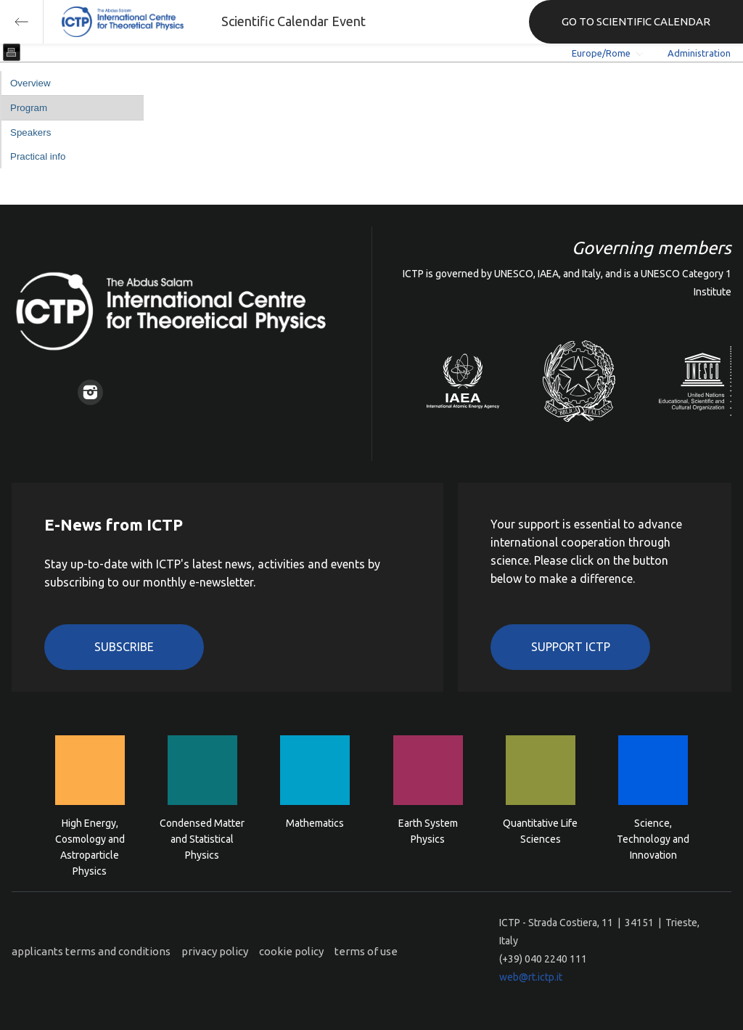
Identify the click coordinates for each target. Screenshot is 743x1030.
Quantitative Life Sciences (540, 831)
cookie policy (291, 951)
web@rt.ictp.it (530, 977)
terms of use (366, 951)
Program (28, 107)
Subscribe (124, 646)
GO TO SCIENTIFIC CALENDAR (636, 21)
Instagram (90, 392)
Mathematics (315, 823)
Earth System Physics (428, 831)
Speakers (30, 132)
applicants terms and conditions (91, 951)
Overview (30, 83)
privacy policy (214, 951)
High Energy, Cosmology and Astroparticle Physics (90, 838)
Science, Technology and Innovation (653, 838)
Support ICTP (570, 646)
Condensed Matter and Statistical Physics (202, 838)
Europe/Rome (601, 53)
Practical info (37, 156)
